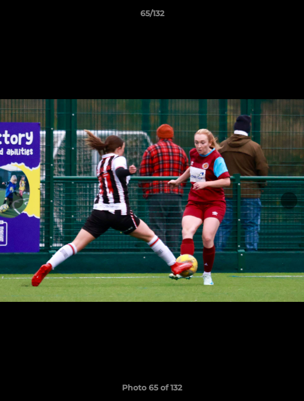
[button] (290, 16)
